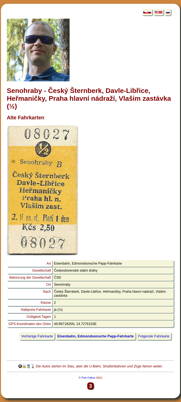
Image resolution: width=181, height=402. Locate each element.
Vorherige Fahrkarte (37, 336)
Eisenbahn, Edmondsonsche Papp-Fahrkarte (95, 336)
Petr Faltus (88, 377)
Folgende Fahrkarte (154, 336)
